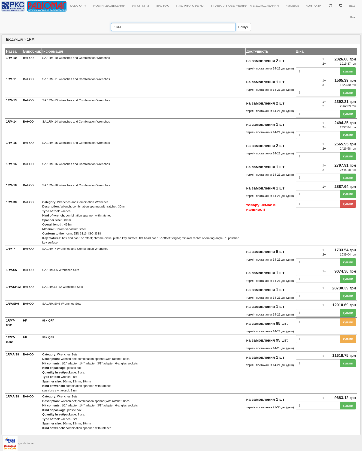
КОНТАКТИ (313, 5)
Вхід (352, 5)
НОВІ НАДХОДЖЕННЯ (109, 5)
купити (348, 71)
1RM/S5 (11, 270)
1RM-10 (11, 58)
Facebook (292, 5)
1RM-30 (11, 202)
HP (25, 320)
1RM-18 (11, 185)
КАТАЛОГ (78, 5)
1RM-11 (11, 79)
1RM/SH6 (12, 303)
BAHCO (28, 58)
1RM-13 (11, 100)
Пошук (243, 27)
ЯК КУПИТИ (140, 5)
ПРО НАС (162, 5)
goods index (26, 443)
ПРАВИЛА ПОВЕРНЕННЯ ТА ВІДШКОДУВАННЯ (245, 5)
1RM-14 (11, 121)
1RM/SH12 (13, 287)
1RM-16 (11, 164)
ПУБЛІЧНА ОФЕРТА (190, 5)
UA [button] (352, 17)
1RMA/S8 (12, 354)
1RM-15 (11, 142)
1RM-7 (10, 248)
